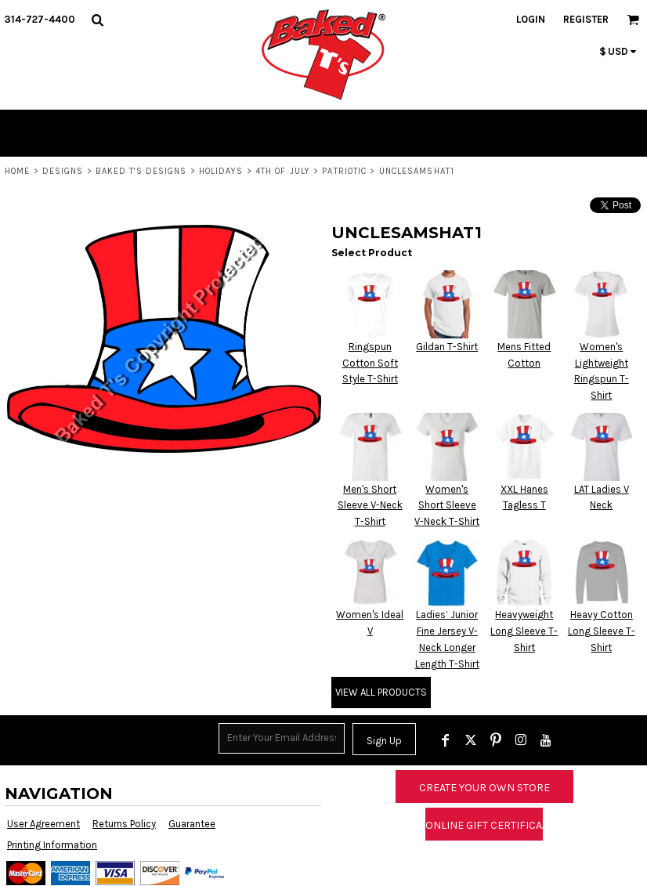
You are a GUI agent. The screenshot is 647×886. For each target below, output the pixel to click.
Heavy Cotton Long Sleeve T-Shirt (601, 631)
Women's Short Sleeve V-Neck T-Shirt (446, 505)
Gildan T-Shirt (447, 347)
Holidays (221, 171)
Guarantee (191, 824)
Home (17, 171)
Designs (63, 171)
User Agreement (43, 824)
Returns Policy (124, 824)
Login (530, 19)
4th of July (282, 171)
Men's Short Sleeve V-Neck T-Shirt (370, 505)
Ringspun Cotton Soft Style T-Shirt (370, 363)
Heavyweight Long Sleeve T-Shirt (524, 631)
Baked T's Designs (141, 171)
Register (586, 19)
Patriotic (344, 171)
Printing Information (52, 845)
